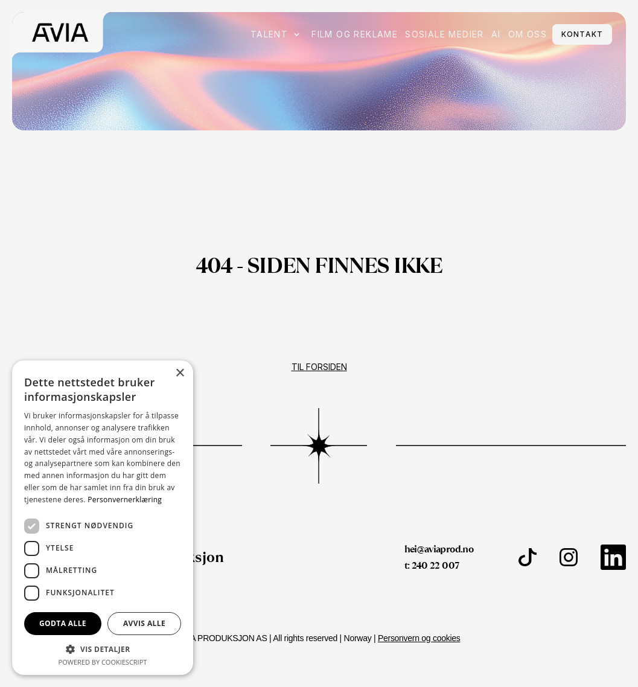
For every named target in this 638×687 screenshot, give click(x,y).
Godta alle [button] (62, 623)
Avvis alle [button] (144, 623)
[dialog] (102, 517)
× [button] (179, 373)
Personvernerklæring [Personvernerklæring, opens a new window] (125, 499)
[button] (102, 648)
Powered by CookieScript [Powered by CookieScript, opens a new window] (103, 661)
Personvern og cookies (419, 638)
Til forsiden (319, 367)
